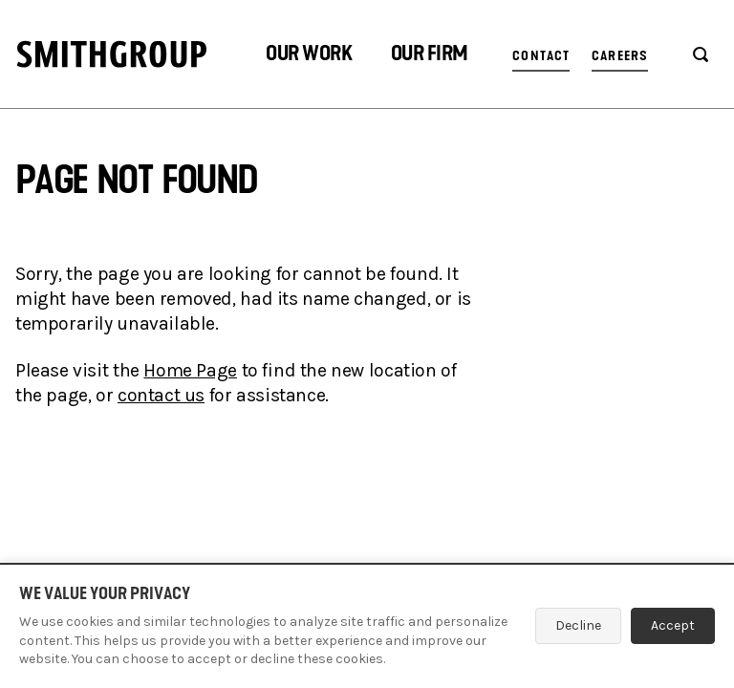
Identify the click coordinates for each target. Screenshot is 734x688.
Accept (673, 625)
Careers (620, 56)
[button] (309, 56)
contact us (161, 395)
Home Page (190, 370)
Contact (541, 56)
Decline (578, 625)
